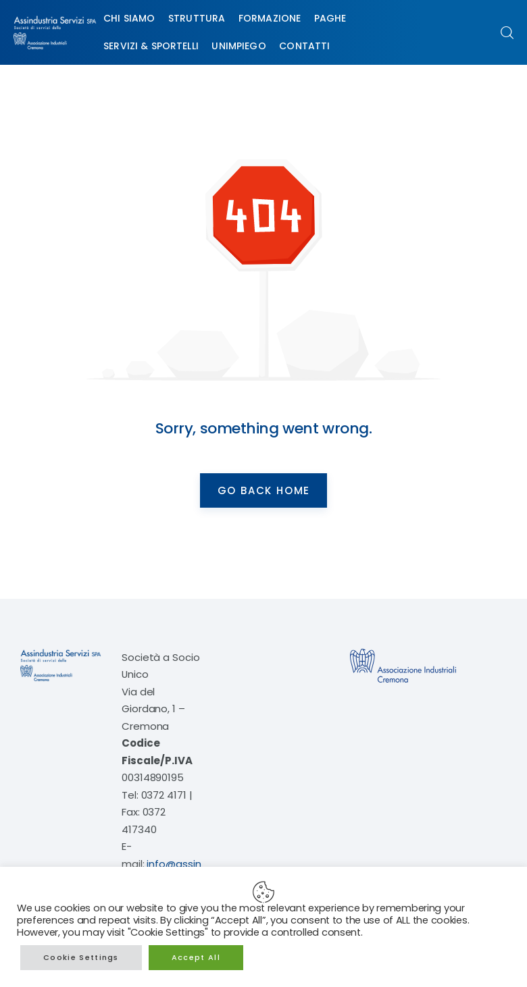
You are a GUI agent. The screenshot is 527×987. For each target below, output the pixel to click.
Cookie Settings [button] (81, 957)
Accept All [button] (196, 957)
